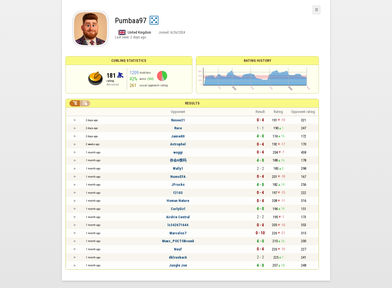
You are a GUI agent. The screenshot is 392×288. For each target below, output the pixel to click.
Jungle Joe (178, 265)
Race (178, 128)
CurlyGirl (178, 209)
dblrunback (178, 257)
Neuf (178, 249)
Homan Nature (178, 200)
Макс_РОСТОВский (178, 241)
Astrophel (178, 144)
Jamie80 (178, 136)
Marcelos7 (177, 233)
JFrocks (178, 184)
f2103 (178, 193)
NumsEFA (178, 176)
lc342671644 (177, 225)
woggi (178, 152)
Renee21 (178, 120)
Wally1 (178, 168)
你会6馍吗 (178, 160)
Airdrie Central (178, 217)
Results (192, 103)
